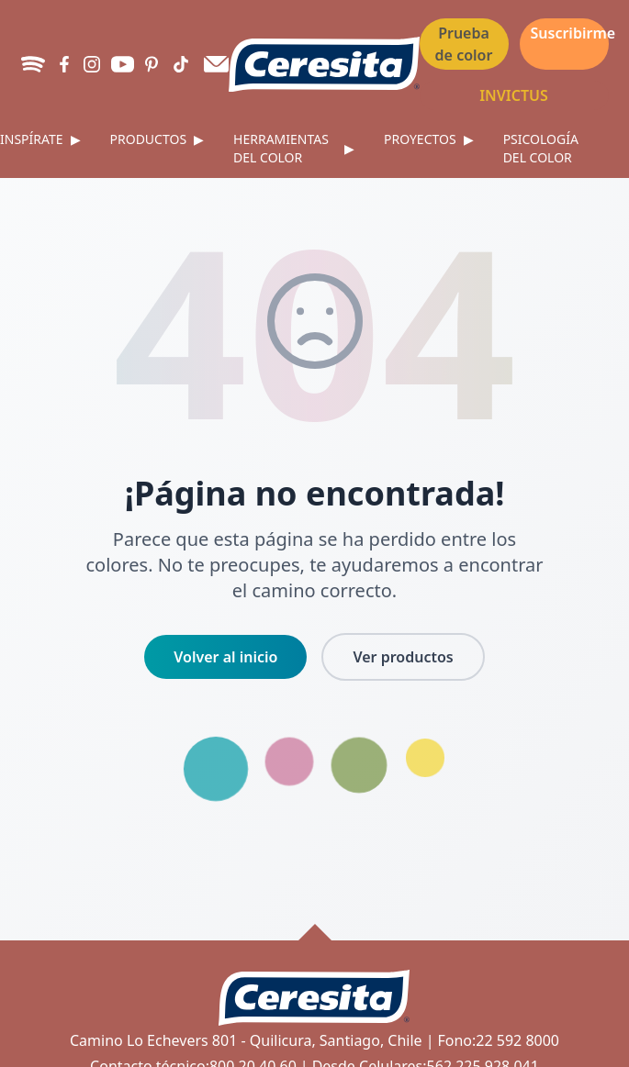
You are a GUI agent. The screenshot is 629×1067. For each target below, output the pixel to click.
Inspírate (40, 139)
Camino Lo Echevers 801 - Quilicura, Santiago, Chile (246, 1040)
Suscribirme (570, 33)
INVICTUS (513, 95)
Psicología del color (540, 148)
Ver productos (403, 657)
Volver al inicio (225, 657)
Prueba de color (464, 44)
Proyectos (429, 139)
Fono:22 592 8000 (498, 1040)
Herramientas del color (293, 148)
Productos (157, 139)
